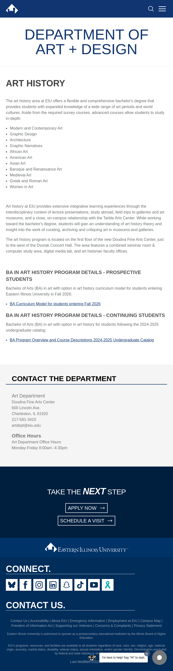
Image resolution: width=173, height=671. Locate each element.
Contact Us (19, 621)
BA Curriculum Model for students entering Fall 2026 (55, 304)
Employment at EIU (123, 621)
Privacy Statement (148, 626)
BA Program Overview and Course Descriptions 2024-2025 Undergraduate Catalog (82, 340)
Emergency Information (87, 621)
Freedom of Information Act (32, 626)
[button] (159, 657)
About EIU (59, 621)
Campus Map (150, 621)
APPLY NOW (86, 508)
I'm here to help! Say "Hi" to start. (123, 657)
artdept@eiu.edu (26, 425)
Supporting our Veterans (73, 626)
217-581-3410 (24, 419)
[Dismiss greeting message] (147, 653)
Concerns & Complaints (113, 626)
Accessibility (39, 621)
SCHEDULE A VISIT (86, 521)
